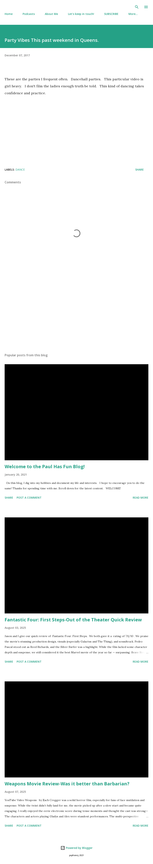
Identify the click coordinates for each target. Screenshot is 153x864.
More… (133, 14)
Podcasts (29, 14)
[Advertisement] (76, 313)
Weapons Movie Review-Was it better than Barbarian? (67, 783)
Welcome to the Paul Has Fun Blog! (45, 466)
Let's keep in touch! (81, 14)
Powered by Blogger (76, 848)
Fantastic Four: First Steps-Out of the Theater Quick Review (73, 619)
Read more (140, 497)
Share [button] (139, 169)
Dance (20, 169)
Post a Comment (29, 497)
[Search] (136, 7)
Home (9, 14)
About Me (51, 14)
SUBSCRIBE (111, 14)
